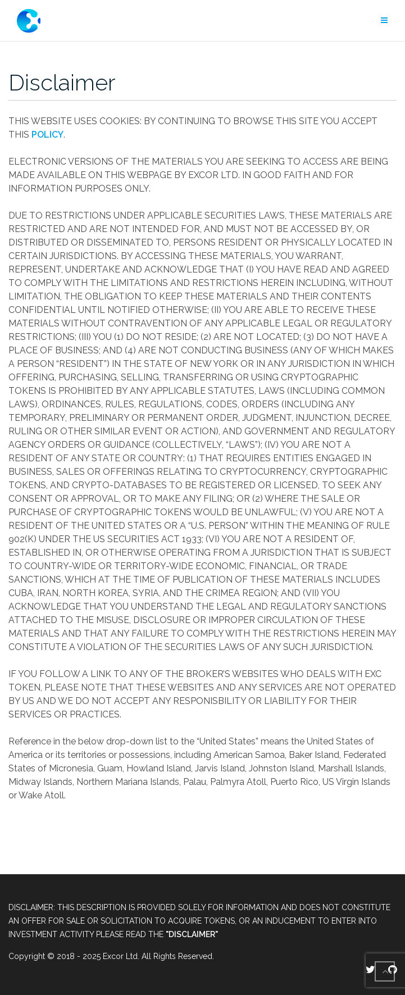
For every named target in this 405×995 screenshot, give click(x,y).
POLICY (47, 134)
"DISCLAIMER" (192, 934)
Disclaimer (62, 82)
